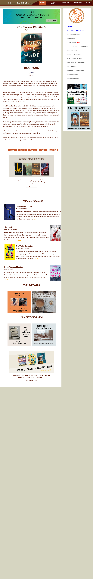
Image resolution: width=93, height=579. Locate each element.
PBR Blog (70, 26)
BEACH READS (72, 50)
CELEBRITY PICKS (73, 34)
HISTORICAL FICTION (74, 58)
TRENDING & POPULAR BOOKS (77, 46)
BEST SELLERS (72, 66)
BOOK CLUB (71, 38)
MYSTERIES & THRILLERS (76, 62)
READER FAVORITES (74, 54)
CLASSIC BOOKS (72, 74)
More (35, 219)
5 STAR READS (73, 42)
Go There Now (31, 187)
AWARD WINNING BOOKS (75, 70)
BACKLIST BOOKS (73, 78)
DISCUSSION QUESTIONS (75, 30)
